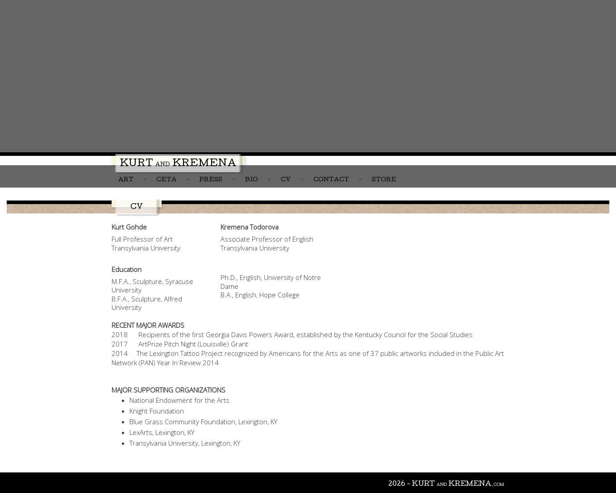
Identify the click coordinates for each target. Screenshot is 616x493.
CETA (166, 180)
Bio (251, 180)
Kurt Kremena (178, 164)
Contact (331, 180)
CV (286, 180)
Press (211, 180)
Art (125, 180)
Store (384, 180)
